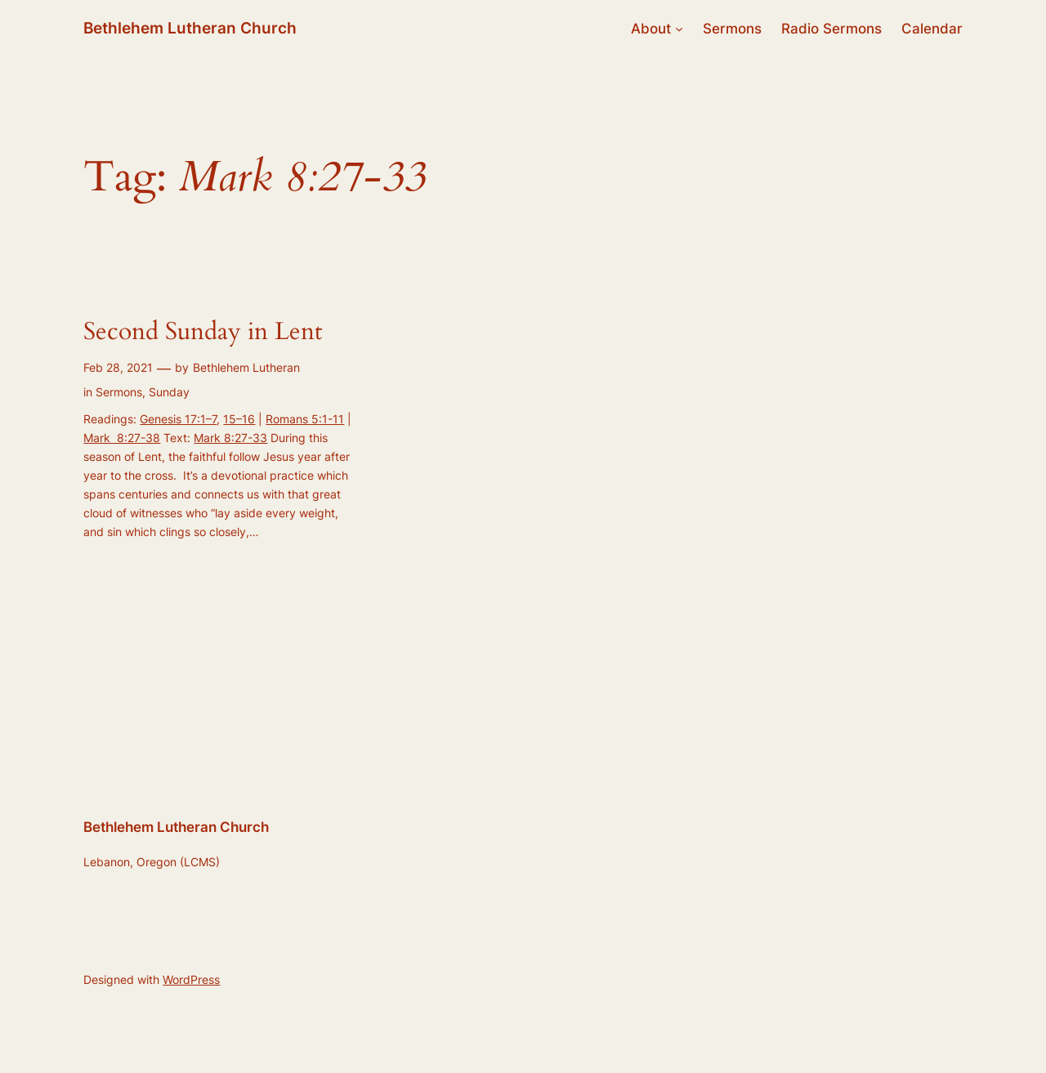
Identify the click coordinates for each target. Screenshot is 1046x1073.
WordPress (191, 979)
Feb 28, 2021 (118, 367)
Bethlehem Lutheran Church (190, 28)
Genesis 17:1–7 (178, 419)
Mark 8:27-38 (121, 438)
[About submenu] (679, 29)
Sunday (169, 392)
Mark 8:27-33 (230, 438)
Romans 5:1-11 (305, 419)
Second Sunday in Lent (202, 332)
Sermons (119, 392)
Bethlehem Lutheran (246, 367)
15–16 (239, 419)
